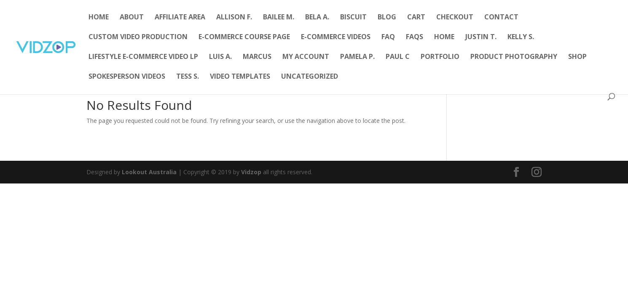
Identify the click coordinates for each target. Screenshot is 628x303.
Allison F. (234, 17)
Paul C (398, 57)
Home (99, 17)
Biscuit (353, 17)
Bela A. (317, 17)
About (132, 17)
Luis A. (220, 57)
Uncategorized (309, 77)
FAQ (388, 37)
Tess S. (187, 77)
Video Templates (240, 77)
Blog (387, 17)
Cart (416, 17)
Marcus (257, 57)
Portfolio (440, 57)
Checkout (454, 17)
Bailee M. (278, 17)
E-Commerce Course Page (244, 37)
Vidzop (251, 172)
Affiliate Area (180, 17)
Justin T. (480, 37)
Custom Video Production (138, 37)
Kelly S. (520, 37)
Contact (501, 17)
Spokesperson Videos (127, 77)
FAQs (414, 37)
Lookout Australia (149, 172)
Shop (577, 57)
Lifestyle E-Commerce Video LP (143, 57)
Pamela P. (357, 57)
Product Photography (513, 57)
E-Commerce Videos (335, 37)
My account (305, 57)
